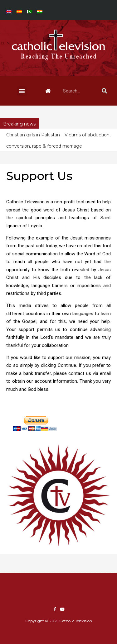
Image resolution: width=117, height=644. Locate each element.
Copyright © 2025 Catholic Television (58, 620)
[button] (22, 91)
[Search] (104, 90)
